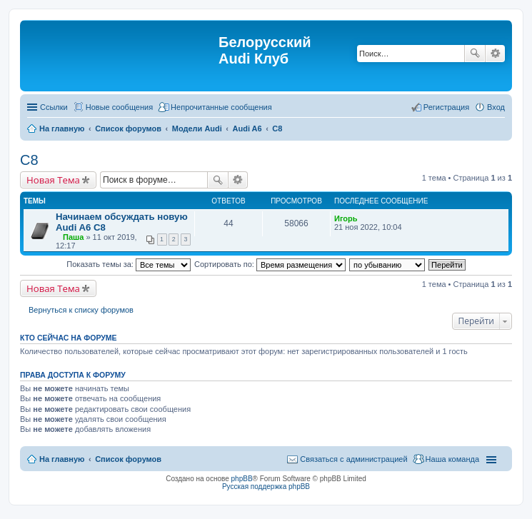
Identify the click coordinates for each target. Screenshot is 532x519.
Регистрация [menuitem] (446, 107)
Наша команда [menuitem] (452, 459)
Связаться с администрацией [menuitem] (353, 459)
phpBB (242, 479)
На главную (61, 459)
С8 (29, 160)
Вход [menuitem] (496, 107)
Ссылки (54, 107)
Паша (73, 237)
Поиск (475, 53)
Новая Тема (53, 179)
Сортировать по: (270, 264)
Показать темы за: (128, 264)
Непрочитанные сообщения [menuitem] (221, 107)
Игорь (346, 218)
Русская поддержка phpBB (266, 486)
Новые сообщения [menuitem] (119, 107)
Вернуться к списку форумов (81, 310)
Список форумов (128, 459)
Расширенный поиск (495, 53)
